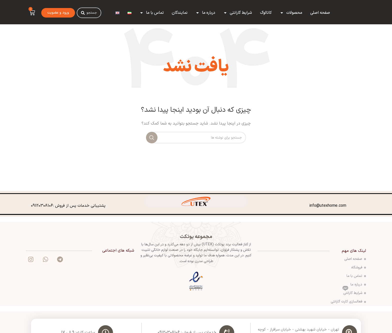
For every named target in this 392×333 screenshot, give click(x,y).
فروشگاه (358, 267)
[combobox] (89, 13)
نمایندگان (180, 13)
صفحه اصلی (320, 13)
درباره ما (205, 12)
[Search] (83, 13)
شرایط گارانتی (237, 12)
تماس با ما (152, 12)
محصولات (291, 12)
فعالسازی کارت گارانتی (348, 301)
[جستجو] (196, 137)
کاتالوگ (266, 13)
